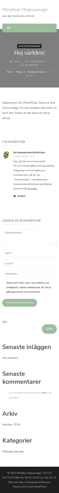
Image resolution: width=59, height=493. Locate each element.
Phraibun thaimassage (25, 9)
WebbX (16, 61)
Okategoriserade (29, 46)
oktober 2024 (11, 424)
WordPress (40, 486)
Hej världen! (10, 358)
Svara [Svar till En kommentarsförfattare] (21, 196)
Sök (4, 322)
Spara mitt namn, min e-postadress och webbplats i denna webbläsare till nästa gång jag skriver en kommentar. (28, 287)
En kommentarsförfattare (29, 152)
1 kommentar (31, 65)
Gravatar (32, 188)
